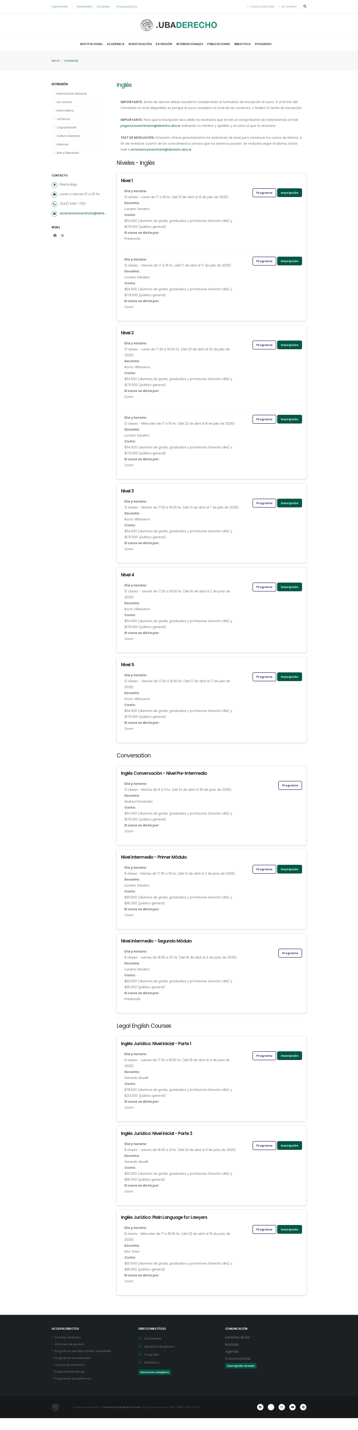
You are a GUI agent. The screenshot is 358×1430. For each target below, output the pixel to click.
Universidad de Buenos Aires (122, 1419)
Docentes (104, 6)
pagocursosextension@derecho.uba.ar (159, 132)
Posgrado (263, 44)
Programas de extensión (73, 1370)
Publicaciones (218, 44)
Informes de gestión (69, 1356)
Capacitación (67, 127)
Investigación (140, 44)
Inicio (56, 61)
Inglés (124, 85)
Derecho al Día (237, 1349)
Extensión (164, 44)
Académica (115, 44)
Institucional (91, 44)
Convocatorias (237, 1370)
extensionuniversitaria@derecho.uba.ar (84, 213)
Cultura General (68, 136)
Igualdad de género (160, 1358)
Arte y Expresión (68, 153)
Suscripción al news (241, 1377)
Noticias (232, 1356)
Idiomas (63, 144)
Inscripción (289, 199)
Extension (71, 61)
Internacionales (189, 44)
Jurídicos (63, 119)
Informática (65, 110)
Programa (264, 199)
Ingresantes (60, 6)
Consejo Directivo (68, 1349)
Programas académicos (73, 1390)
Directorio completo (154, 1384)
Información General (72, 94)
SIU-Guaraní (287, 6)
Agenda (232, 1363)
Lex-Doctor (65, 102)
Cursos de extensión (70, 1377)
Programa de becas (70, 1383)
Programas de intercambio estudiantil (83, 1363)
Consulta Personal (260, 6)
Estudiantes (85, 6)
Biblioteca (242, 44)
